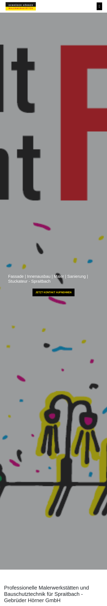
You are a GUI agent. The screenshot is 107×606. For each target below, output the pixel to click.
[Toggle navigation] (99, 6)
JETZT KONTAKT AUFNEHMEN (53, 292)
